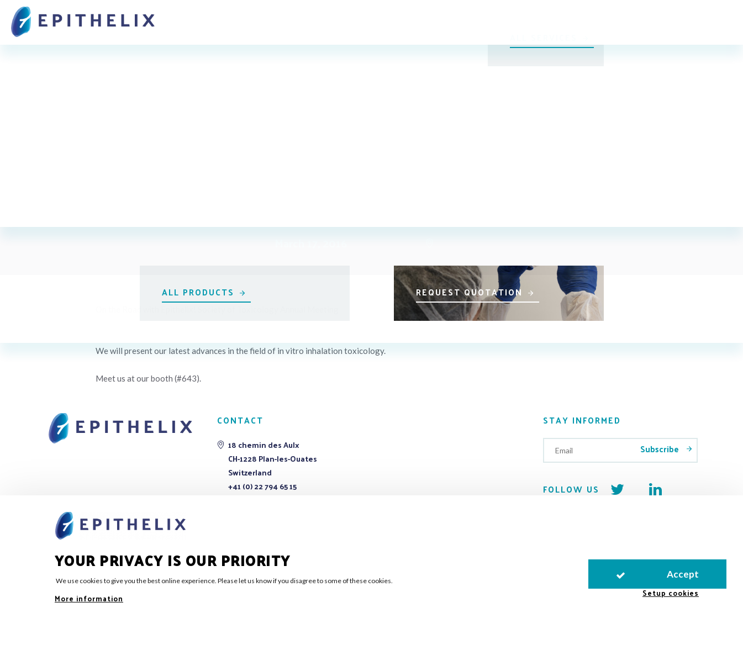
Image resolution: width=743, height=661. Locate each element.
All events (377, 95)
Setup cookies (670, 593)
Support (443, 17)
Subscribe (660, 448)
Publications (511, 17)
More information (89, 598)
